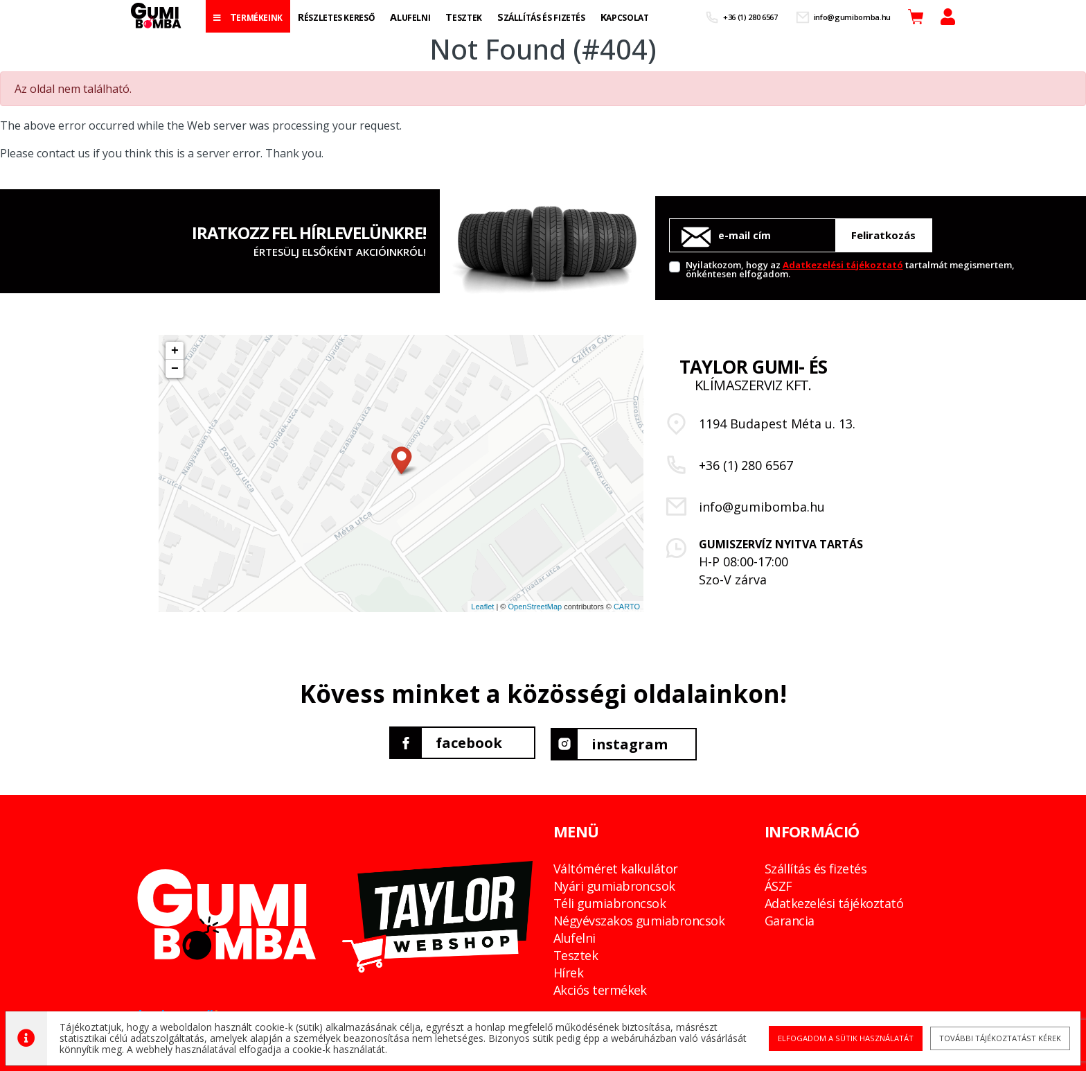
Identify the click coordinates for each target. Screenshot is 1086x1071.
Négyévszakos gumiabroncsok (638, 917)
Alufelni (574, 935)
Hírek (568, 969)
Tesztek (575, 952)
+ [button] (175, 350)
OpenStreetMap (535, 606)
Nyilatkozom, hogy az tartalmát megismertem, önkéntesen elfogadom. (850, 269)
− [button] (175, 368)
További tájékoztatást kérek (994, 1036)
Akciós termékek (600, 987)
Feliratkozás (883, 235)
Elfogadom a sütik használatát (840, 1036)
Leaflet (482, 606)
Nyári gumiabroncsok (614, 883)
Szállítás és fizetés (815, 865)
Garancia (789, 917)
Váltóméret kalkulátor (615, 865)
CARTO (627, 606)
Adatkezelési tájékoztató (843, 265)
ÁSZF (778, 883)
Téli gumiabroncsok (609, 900)
